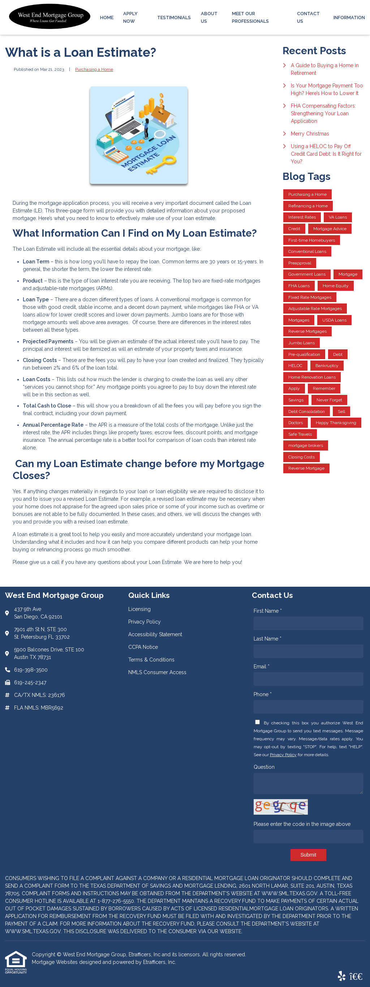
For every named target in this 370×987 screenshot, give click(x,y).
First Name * (268, 611)
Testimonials (174, 17)
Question (264, 767)
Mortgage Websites (55, 962)
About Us (209, 17)
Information (349, 17)
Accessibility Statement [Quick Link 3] (155, 634)
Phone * (263, 694)
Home (106, 17)
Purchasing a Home (94, 69)
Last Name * (267, 639)
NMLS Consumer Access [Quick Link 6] (157, 672)
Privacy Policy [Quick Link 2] (144, 622)
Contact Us (308, 17)
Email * (262, 666)
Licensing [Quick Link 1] (139, 609)
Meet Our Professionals (250, 17)
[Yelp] (341, 976)
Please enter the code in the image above (302, 824)
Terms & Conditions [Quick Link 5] (151, 660)
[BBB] (355, 976)
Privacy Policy (283, 754)
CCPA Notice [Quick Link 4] (143, 647)
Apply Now (130, 17)
